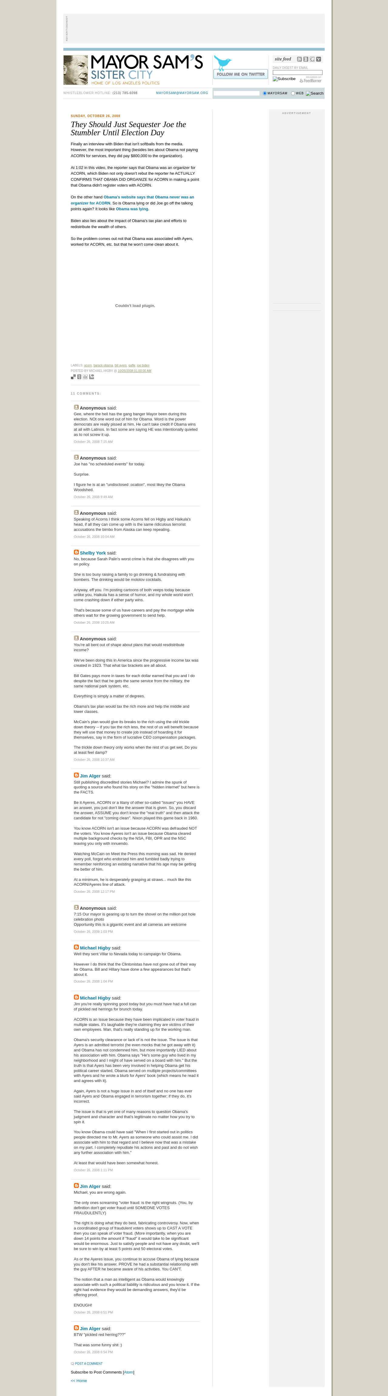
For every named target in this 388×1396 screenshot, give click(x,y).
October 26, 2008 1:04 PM (93, 981)
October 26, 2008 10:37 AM (94, 759)
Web (300, 93)
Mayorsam (278, 93)
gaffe (132, 365)
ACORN (88, 365)
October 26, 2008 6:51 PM (93, 1312)
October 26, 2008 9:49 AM (93, 497)
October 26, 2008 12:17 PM (94, 891)
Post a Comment (89, 1363)
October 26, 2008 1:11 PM (93, 1170)
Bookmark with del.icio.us (73, 376)
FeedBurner (310, 79)
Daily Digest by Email (290, 67)
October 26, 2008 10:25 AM (94, 622)
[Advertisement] (194, 28)
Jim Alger (90, 775)
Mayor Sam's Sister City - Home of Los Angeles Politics (137, 69)
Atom (128, 1372)
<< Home (79, 1380)
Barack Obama (103, 365)
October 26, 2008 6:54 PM (93, 1352)
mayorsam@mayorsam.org (182, 93)
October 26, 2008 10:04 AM (94, 536)
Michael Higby (95, 947)
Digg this (85, 376)
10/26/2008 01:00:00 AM (134, 371)
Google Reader (312, 59)
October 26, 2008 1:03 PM (93, 931)
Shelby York (93, 552)
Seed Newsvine (79, 376)
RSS (299, 59)
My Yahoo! (318, 59)
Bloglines (305, 59)
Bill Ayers (121, 365)
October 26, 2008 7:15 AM (93, 441)
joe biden (143, 365)
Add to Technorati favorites (91, 376)
